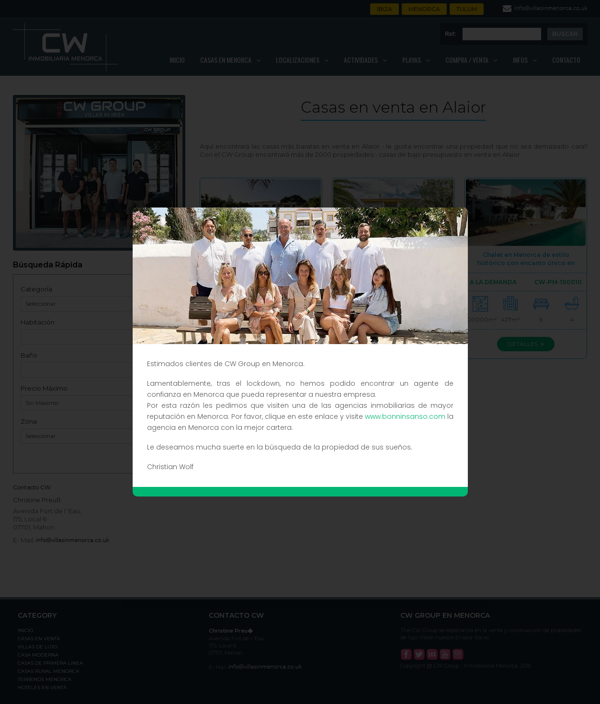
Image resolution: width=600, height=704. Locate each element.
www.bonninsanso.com (405, 416)
